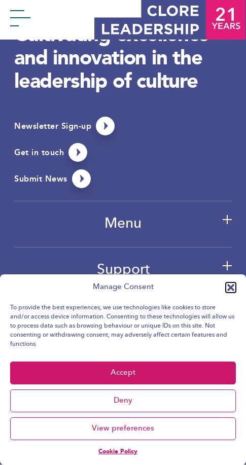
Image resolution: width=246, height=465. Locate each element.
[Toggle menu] (20, 20)
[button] (231, 287)
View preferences (123, 429)
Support (123, 270)
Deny (123, 401)
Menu (123, 224)
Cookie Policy (117, 451)
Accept (123, 373)
